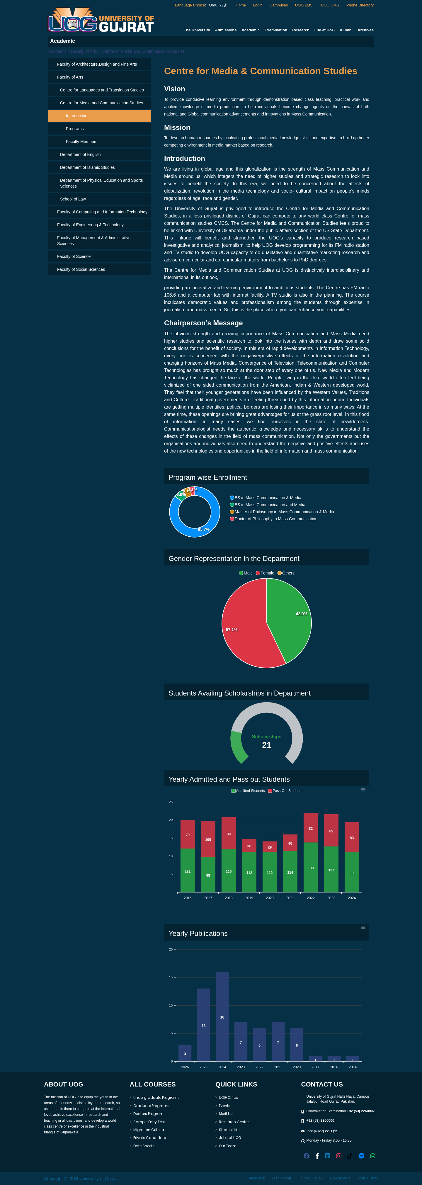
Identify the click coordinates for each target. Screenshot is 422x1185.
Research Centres (235, 1121)
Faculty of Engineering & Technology (90, 224)
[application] (266, 623)
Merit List (226, 1113)
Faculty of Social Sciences (81, 269)
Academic (250, 30)
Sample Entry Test (149, 1121)
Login (258, 5)
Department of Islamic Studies (87, 167)
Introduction (76, 115)
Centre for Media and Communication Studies (101, 103)
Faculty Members (81, 141)
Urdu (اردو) (217, 5)
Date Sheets (143, 1145)
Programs (75, 128)
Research (300, 30)
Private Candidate (149, 1137)
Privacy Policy (311, 1178)
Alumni (346, 30)
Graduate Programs (151, 1105)
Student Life (229, 1129)
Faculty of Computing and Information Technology (102, 212)
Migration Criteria (148, 1129)
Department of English (80, 154)
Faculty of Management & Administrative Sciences (94, 240)
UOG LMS (304, 5)
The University (197, 30)
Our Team (227, 1145)
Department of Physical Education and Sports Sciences (101, 183)
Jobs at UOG (230, 1137)
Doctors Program (148, 1113)
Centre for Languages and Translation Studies (102, 90)
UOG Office (228, 1097)
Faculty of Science (74, 256)
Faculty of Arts (70, 77)
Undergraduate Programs (156, 1097)
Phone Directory (360, 5)
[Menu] (363, 790)
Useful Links (368, 1178)
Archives (366, 30)
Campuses (279, 5)
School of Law (73, 199)
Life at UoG (324, 30)
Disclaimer (281, 1178)
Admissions (226, 30)
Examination (276, 30)
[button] (265, 497)
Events (224, 1105)
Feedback (256, 1178)
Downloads (340, 1178)
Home (241, 5)
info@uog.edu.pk (322, 1130)
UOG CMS (330, 5)
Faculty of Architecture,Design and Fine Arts (97, 64)
